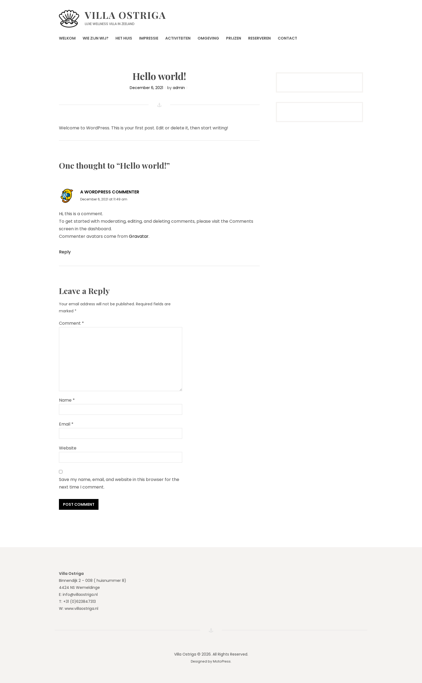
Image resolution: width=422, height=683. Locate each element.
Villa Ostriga (125, 14)
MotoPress (222, 661)
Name (67, 400)
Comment (71, 323)
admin (179, 87)
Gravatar (139, 236)
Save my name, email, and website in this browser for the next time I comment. (119, 483)
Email (66, 424)
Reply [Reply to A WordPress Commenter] (65, 252)
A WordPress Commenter (109, 192)
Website (67, 448)
